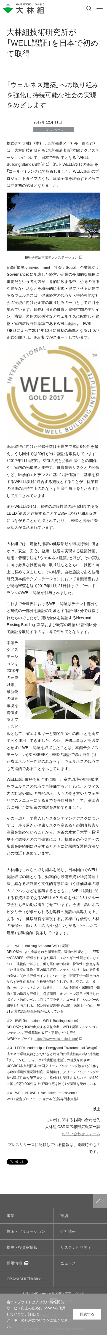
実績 (64, 1215)
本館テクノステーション (59, 257)
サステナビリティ (75, 1247)
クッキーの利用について (26, 1320)
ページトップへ (100, 1201)
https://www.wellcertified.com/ (56, 1038)
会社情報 (68, 1231)
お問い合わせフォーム (81, 1134)
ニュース (68, 1263)
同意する (87, 1314)
